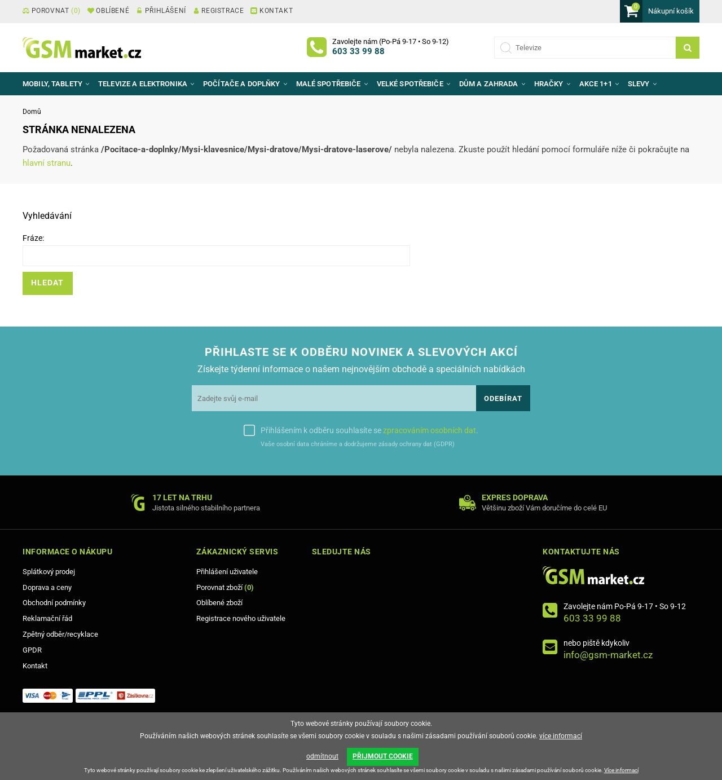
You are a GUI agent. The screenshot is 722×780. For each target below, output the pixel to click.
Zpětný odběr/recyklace (60, 634)
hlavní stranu (47, 163)
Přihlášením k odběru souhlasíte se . (369, 430)
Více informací (621, 770)
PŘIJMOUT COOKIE (383, 756)
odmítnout (322, 756)
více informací (560, 735)
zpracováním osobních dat (429, 430)
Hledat (47, 283)
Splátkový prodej (49, 571)
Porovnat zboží (225, 587)
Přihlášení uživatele (227, 571)
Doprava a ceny (47, 587)
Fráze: (33, 238)
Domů (32, 112)
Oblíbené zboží (219, 602)
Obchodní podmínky (54, 602)
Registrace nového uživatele (240, 618)
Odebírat (503, 398)
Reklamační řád (47, 618)
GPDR (32, 650)
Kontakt (35, 666)
